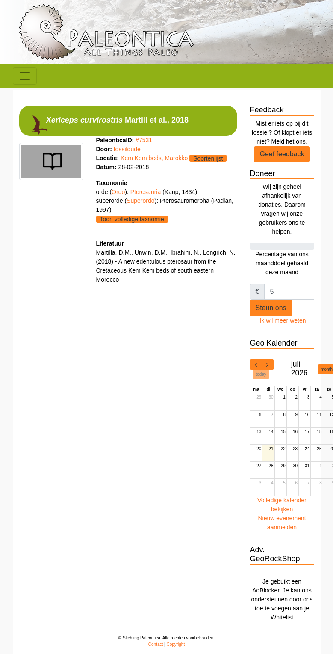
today (261, 374)
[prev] (256, 364)
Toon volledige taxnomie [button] (132, 219)
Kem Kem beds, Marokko (154, 158)
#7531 (144, 140)
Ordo (118, 191)
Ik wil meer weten (282, 320)
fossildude (127, 149)
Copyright (175, 644)
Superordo (140, 200)
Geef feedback (281, 154)
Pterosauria (146, 191)
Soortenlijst (208, 158)
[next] (268, 364)
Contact (155, 644)
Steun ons (271, 307)
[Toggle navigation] (25, 76)
